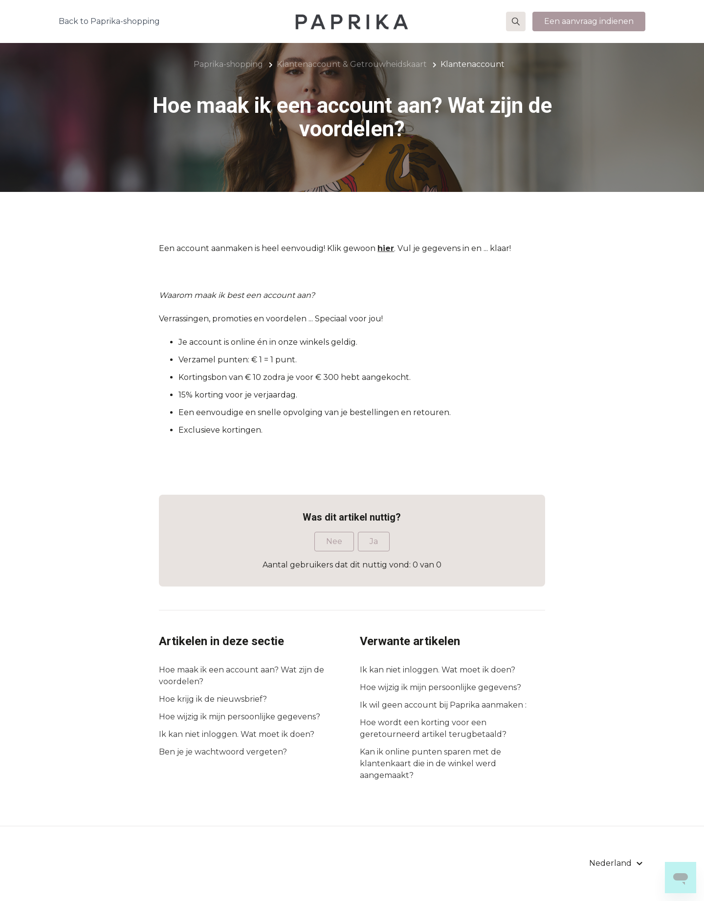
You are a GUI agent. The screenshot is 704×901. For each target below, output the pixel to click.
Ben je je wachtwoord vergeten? (223, 751)
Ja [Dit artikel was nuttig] (374, 541)
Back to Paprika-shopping (109, 21)
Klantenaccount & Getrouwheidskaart (352, 64)
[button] (516, 21)
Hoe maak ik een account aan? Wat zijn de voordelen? (241, 675)
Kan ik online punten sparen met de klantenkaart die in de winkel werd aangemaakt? (430, 763)
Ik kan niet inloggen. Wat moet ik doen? (236, 734)
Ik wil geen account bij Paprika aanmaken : (443, 705)
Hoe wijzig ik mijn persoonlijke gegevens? (239, 716)
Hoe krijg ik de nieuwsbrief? (213, 699)
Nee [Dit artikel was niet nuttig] (334, 541)
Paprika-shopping (228, 64)
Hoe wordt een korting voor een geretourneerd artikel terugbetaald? (433, 728)
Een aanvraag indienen (589, 21)
